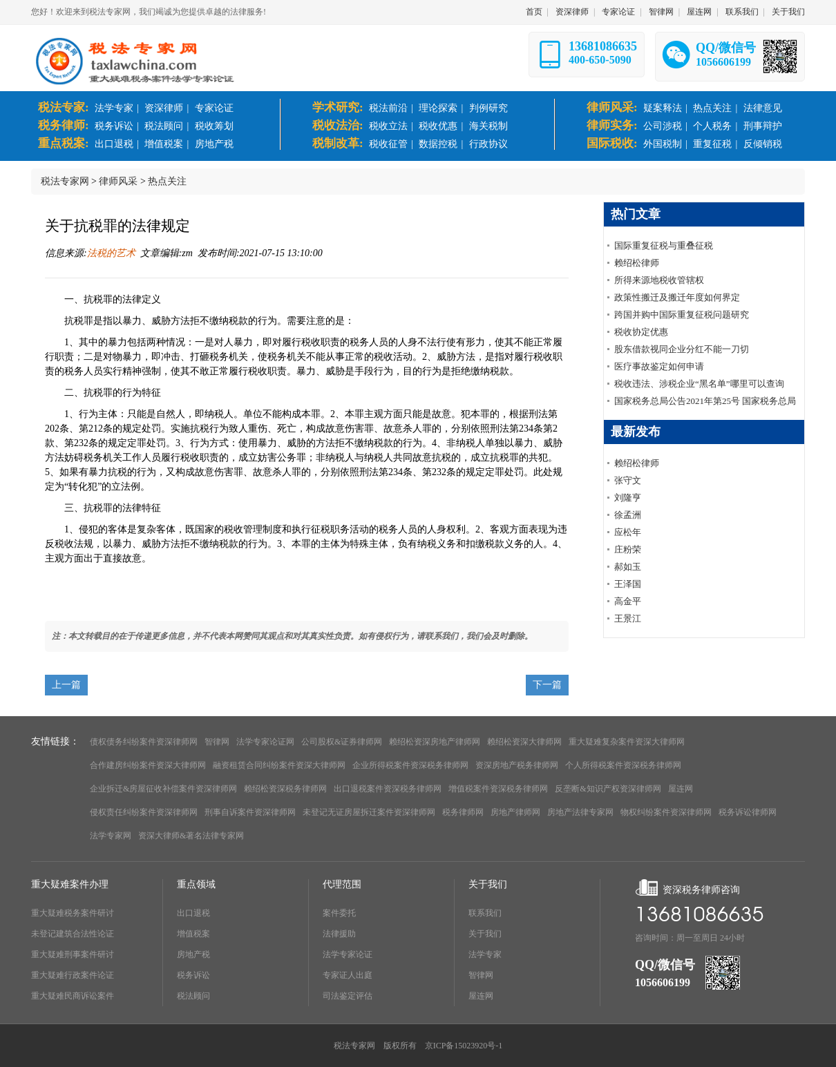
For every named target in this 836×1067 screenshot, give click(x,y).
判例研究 (488, 108)
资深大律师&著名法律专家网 (191, 835)
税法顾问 (163, 126)
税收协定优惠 (641, 332)
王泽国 (627, 584)
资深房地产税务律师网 (516, 765)
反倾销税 (762, 144)
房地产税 (214, 144)
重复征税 (712, 144)
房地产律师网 (515, 812)
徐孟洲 (627, 515)
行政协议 (488, 144)
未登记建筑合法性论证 (72, 934)
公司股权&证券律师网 (341, 742)
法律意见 (762, 108)
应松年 (627, 532)
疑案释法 (662, 108)
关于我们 (788, 12)
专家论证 (618, 12)
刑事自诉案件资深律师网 (250, 812)
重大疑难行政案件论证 (72, 975)
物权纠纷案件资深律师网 (666, 812)
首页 (534, 12)
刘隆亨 (627, 497)
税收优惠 (438, 126)
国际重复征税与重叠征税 (663, 245)
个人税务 (712, 126)
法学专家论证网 (265, 742)
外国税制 (662, 144)
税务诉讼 (114, 126)
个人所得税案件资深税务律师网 (623, 765)
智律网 (661, 12)
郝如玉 (627, 566)
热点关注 (712, 108)
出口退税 (114, 144)
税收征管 (388, 144)
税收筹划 (214, 126)
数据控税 (438, 144)
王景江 (627, 618)
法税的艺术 (111, 253)
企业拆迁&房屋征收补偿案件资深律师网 (163, 789)
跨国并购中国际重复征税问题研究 (681, 314)
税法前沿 (388, 108)
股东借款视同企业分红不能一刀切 (681, 349)
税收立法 (388, 126)
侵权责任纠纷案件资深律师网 (144, 812)
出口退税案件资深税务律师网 (387, 789)
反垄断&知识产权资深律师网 (608, 789)
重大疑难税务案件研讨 (72, 913)
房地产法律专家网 (580, 812)
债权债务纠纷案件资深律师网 (144, 742)
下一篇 (547, 685)
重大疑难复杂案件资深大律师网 (627, 742)
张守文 (627, 480)
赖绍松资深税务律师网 (285, 789)
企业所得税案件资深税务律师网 (410, 765)
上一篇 (66, 685)
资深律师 (572, 12)
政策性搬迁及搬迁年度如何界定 (677, 297)
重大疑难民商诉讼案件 (72, 996)
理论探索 (438, 108)
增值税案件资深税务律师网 (498, 789)
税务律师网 (463, 812)
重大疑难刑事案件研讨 (72, 954)
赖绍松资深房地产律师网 (434, 742)
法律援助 (339, 934)
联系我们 (742, 12)
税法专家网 (65, 181)
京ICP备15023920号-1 (464, 1045)
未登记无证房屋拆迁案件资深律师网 (369, 812)
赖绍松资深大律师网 (524, 742)
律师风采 (118, 181)
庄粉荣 (627, 549)
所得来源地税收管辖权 (659, 280)
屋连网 (699, 12)
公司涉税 (662, 126)
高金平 (627, 601)
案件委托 (339, 913)
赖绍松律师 (636, 263)
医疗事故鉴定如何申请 (659, 366)
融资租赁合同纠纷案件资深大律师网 (279, 765)
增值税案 (163, 144)
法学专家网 (110, 835)
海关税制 (488, 126)
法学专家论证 (347, 954)
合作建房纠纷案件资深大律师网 (148, 765)
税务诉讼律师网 (748, 812)
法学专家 (114, 108)
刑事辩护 (762, 126)
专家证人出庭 (347, 975)
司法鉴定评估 (347, 996)
